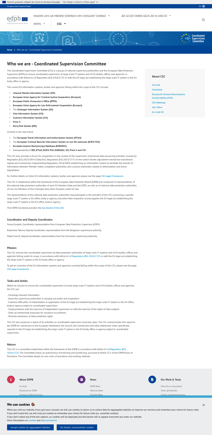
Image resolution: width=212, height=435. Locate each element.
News (37, 24)
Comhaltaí (157, 89)
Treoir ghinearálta (169, 390)
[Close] (203, 404)
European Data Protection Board (19, 6)
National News (96, 390)
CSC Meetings (159, 102)
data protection (49, 420)
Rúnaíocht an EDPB (28, 390)
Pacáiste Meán (96, 394)
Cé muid (156, 84)
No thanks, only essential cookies (77, 427)
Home (9, 49)
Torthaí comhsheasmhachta (173, 394)
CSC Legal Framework (112, 176)
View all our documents (171, 386)
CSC (59, 24)
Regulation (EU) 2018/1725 (86, 256)
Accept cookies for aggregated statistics (30, 427)
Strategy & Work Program (30, 394)
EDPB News (95, 386)
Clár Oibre (157, 107)
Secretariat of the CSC (53, 207)
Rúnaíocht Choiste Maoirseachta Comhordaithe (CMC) (168, 96)
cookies (32, 420)
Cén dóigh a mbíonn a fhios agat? (80, 2)
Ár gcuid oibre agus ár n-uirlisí (144, 16)
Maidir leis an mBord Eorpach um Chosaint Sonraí (70, 16)
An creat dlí (158, 111)
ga (200, 6)
